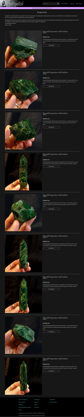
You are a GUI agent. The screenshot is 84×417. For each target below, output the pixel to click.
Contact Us (36, 407)
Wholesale (21, 404)
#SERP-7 (45, 114)
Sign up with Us (22, 402)
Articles (20, 409)
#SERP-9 (45, 319)
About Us (36, 402)
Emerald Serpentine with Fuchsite (55, 31)
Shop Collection (64, 3)
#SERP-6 (45, 73)
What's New (78, 3)
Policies (36, 404)
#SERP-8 (45, 196)
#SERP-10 (45, 155)
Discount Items (53, 402)
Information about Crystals (25, 407)
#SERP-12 (45, 237)
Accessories (52, 399)
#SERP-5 (45, 32)
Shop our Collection (23, 399)
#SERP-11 (45, 278)
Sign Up (72, 3)
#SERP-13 (45, 360)
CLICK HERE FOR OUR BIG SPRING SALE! (42, 8)
